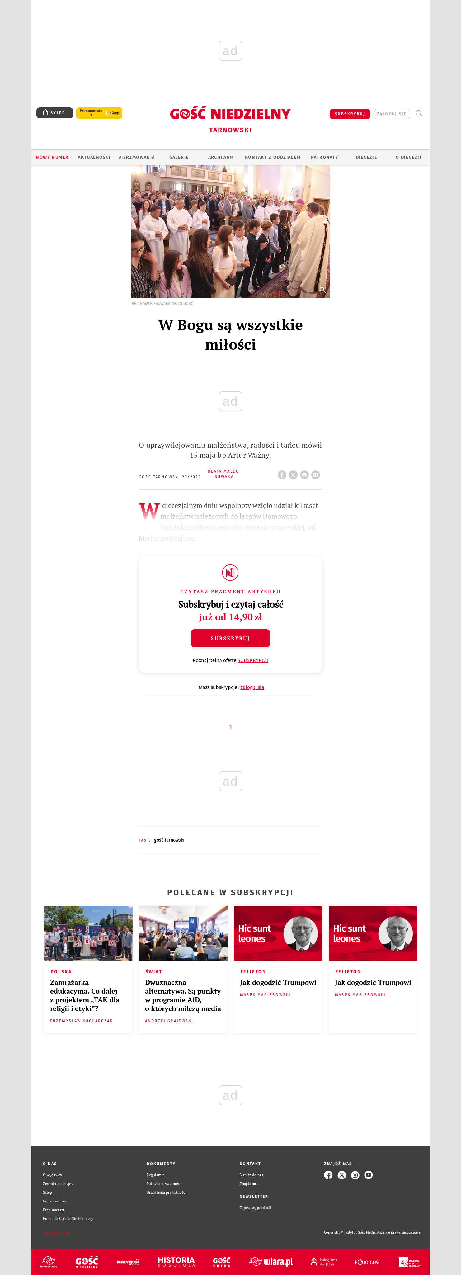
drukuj (305, 473)
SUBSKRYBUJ (350, 113)
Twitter (294, 473)
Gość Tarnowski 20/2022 (170, 477)
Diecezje (366, 157)
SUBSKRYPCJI (253, 660)
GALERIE (179, 157)
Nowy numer (52, 157)
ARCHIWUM (221, 157)
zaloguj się (392, 113)
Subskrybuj (230, 638)
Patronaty (324, 157)
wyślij (316, 473)
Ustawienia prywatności (166, 1192)
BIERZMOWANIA (136, 157)
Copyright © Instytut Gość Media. (350, 1232)
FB (283, 473)
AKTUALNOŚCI (94, 157)
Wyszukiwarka (419, 113)
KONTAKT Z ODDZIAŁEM (273, 157)
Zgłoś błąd (57, 1232)
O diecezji (408, 157)
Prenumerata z (91, 113)
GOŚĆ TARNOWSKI (169, 840)
